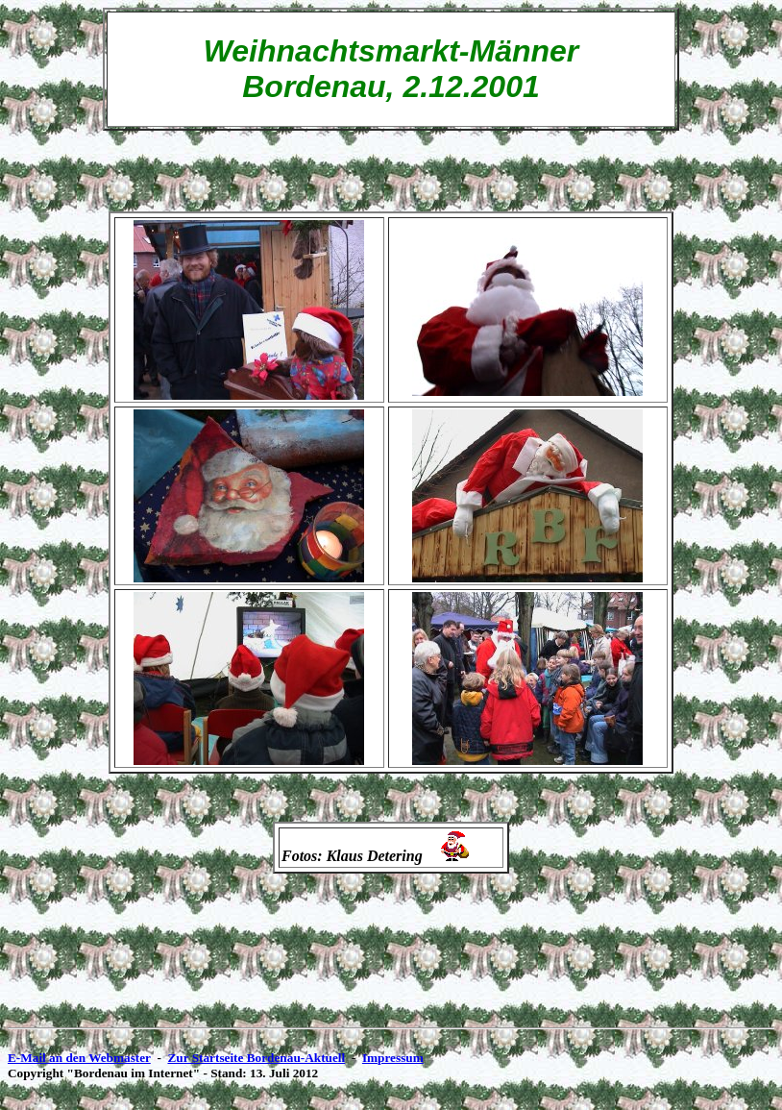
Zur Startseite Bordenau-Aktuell (256, 1057)
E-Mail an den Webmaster (79, 1057)
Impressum (393, 1057)
